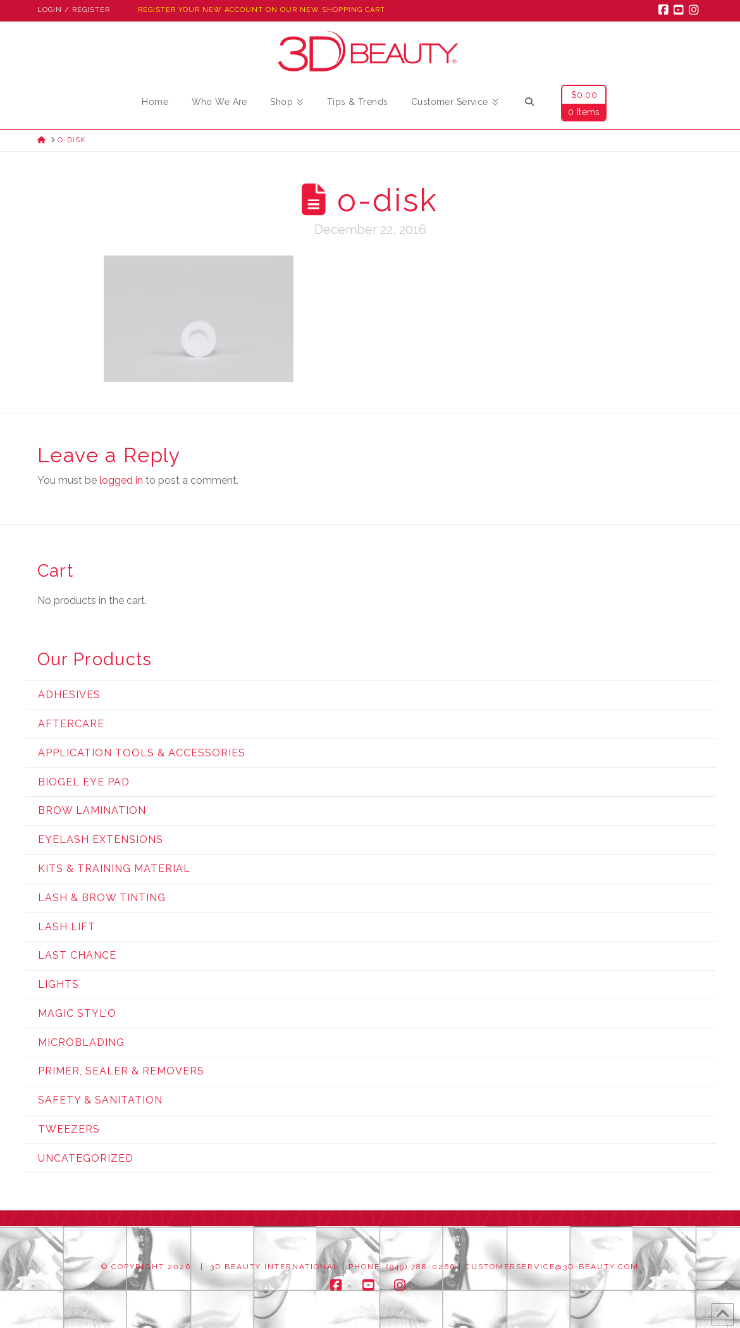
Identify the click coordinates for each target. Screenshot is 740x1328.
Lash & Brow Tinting (102, 898)
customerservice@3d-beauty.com (552, 1266)
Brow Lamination (92, 810)
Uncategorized (85, 1158)
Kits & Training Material (114, 869)
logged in (121, 480)
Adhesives (69, 695)
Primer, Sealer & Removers (121, 1071)
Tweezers (69, 1129)
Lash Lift (67, 927)
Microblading (81, 1042)
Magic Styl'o (77, 1013)
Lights (58, 984)
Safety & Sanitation (100, 1100)
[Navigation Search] (529, 103)
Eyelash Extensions (100, 839)
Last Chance (77, 955)
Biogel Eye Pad (84, 782)
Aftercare (71, 724)
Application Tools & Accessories (141, 753)
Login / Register (73, 10)
